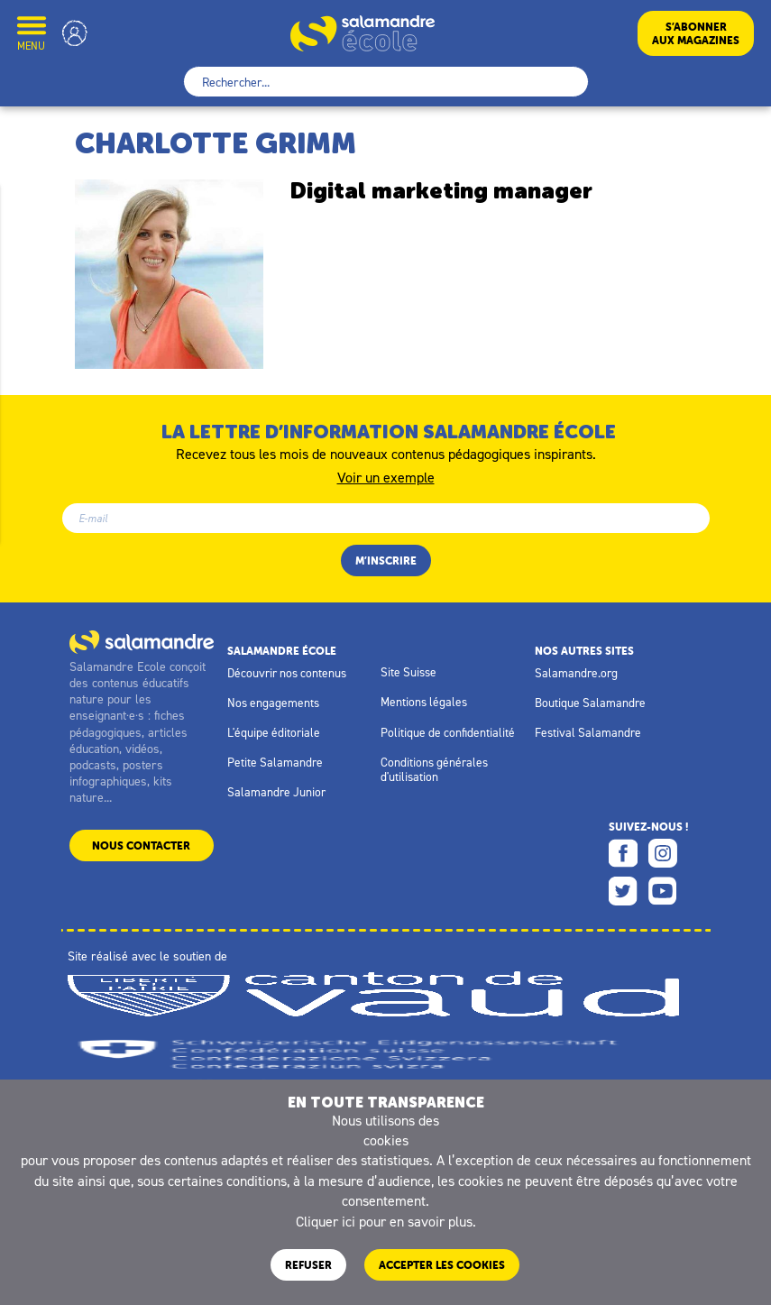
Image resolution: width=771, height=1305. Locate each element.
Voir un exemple (386, 476)
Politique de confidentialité (448, 732)
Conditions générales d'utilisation (434, 769)
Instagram (662, 853)
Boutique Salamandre (590, 702)
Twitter (623, 891)
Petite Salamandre (275, 762)
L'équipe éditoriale (273, 732)
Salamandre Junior (276, 792)
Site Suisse (408, 672)
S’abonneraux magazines (695, 33)
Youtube (662, 891)
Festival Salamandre (588, 732)
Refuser (308, 1265)
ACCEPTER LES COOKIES (442, 1265)
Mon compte (74, 33)
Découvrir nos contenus (286, 673)
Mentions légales (424, 701)
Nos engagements (273, 702)
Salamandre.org (576, 673)
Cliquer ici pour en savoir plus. (386, 1221)
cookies (385, 1140)
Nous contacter (141, 845)
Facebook (623, 853)
